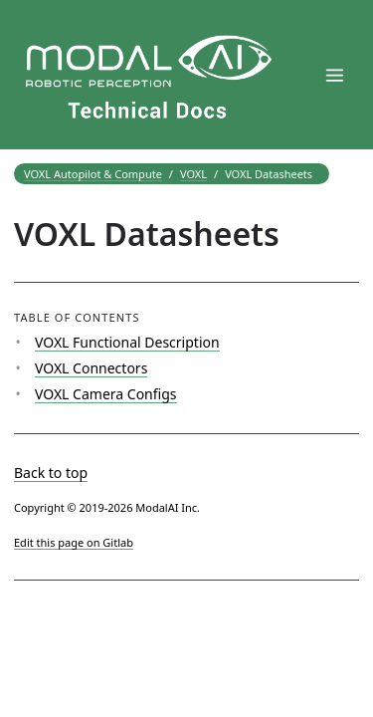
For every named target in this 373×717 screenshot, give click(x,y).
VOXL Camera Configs (106, 393)
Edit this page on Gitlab (73, 542)
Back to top (51, 472)
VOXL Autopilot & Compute (93, 173)
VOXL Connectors (91, 367)
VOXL (193, 173)
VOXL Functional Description (127, 342)
